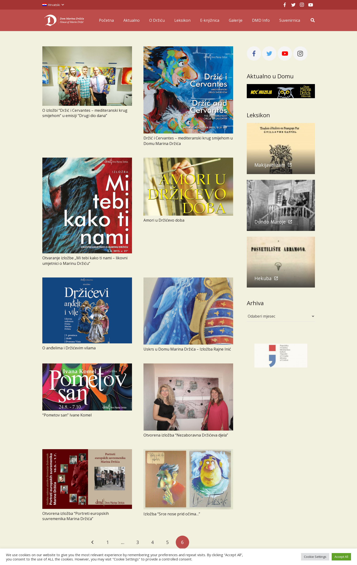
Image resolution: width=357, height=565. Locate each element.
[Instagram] (300, 53)
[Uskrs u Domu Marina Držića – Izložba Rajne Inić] (188, 311)
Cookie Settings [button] (315, 556)
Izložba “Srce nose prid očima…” (171, 514)
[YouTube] (285, 53)
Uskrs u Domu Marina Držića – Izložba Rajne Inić (187, 349)
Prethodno (92, 542)
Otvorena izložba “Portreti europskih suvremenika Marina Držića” (75, 516)
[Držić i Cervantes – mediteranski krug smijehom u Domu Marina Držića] (188, 89)
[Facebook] (254, 53)
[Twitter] (269, 53)
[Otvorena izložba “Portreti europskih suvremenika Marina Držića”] (87, 479)
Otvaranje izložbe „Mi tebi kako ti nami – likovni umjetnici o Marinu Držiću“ (84, 260)
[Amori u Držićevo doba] (188, 187)
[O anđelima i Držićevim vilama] (87, 310)
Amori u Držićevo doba (163, 220)
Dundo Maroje (270, 222)
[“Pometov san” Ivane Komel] (87, 386)
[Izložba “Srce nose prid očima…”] (188, 479)
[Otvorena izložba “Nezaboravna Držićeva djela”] (188, 397)
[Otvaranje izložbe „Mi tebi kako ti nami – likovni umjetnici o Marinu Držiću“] (87, 205)
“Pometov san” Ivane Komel (67, 415)
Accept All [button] (341, 556)
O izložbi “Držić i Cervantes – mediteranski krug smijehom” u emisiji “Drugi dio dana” (84, 113)
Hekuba (263, 278)
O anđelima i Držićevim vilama (69, 348)
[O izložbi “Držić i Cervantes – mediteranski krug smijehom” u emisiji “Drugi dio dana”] (87, 76)
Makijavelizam (269, 165)
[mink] (280, 356)
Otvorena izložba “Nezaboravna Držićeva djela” (185, 435)
